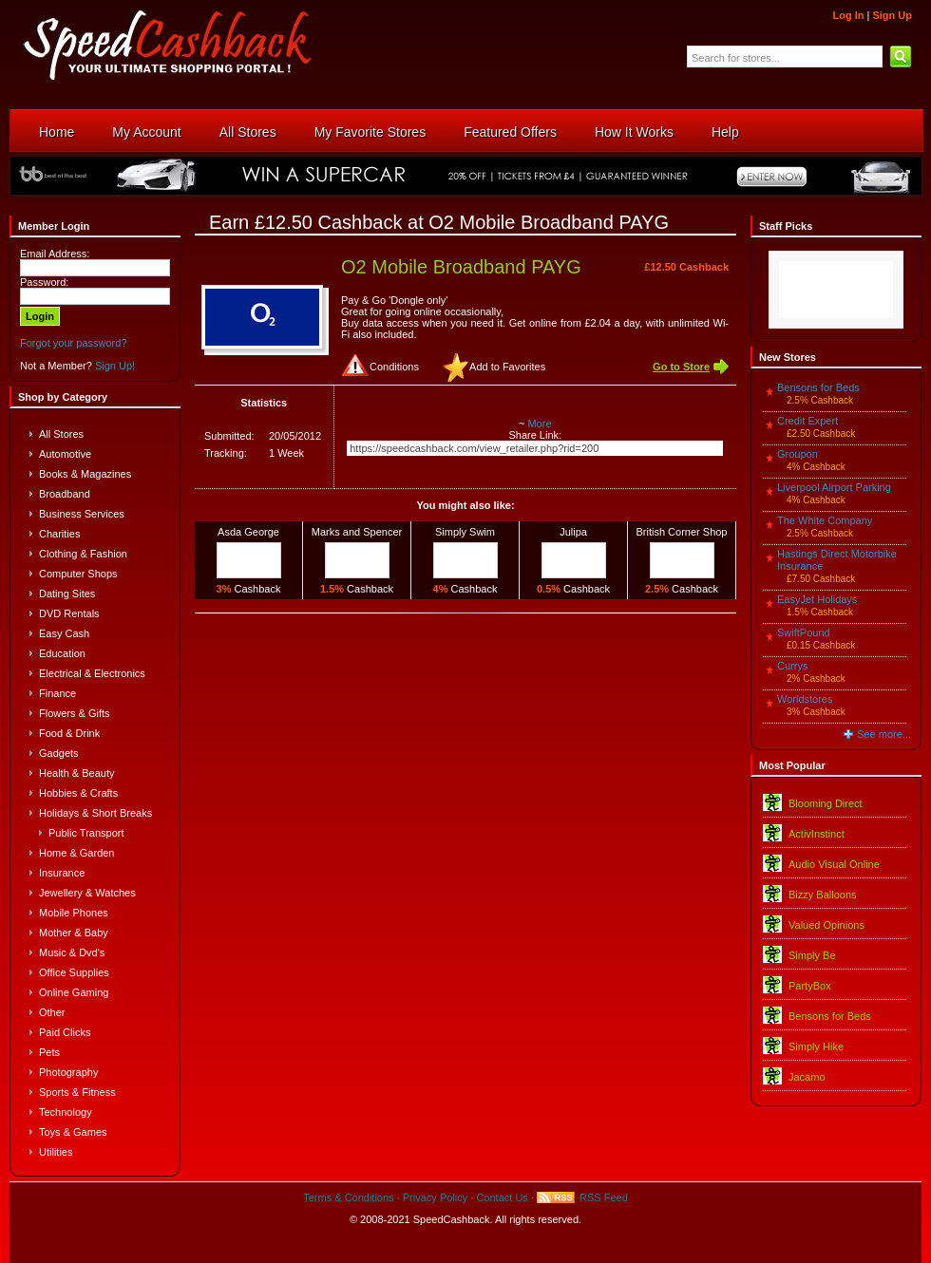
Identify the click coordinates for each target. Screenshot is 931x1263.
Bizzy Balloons (822, 894)
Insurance (62, 872)
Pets (49, 1052)
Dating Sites (67, 593)
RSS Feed (604, 1197)
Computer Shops (78, 573)
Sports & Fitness (77, 1092)
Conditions (394, 366)
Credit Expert (807, 420)
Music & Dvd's (71, 952)
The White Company (824, 520)
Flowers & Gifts (74, 713)
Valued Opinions (826, 925)
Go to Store (681, 366)
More (539, 423)
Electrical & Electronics (92, 673)
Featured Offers (510, 132)
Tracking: (225, 453)
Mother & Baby (73, 932)
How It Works (634, 132)
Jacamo (807, 1077)
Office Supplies (74, 972)
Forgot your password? (73, 343)
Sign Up (892, 15)
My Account (146, 132)
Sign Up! (115, 365)
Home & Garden (76, 852)
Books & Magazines (85, 474)
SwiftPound (803, 632)
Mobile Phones (73, 912)
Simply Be (812, 955)
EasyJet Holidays (817, 599)
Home (56, 132)
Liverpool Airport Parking (834, 487)
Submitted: (229, 436)
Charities (59, 533)
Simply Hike (816, 1046)
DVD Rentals (69, 613)
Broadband (64, 494)
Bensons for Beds (818, 387)
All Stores (247, 132)
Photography (68, 1072)
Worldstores (804, 699)
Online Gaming (73, 992)
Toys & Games (73, 1132)
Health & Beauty (77, 773)
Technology (65, 1112)
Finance (57, 693)
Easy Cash (64, 633)
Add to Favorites (507, 366)
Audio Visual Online (834, 864)
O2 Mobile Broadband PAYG (461, 266)
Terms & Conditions (348, 1197)
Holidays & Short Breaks (95, 813)
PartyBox (809, 985)
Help (725, 132)
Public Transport (86, 833)
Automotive (65, 454)
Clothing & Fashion (83, 553)
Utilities (55, 1152)
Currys (792, 665)
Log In (848, 15)
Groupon (797, 454)
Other (52, 1012)
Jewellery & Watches (87, 892)
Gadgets (59, 753)
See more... (884, 734)
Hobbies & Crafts (78, 793)
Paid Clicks (64, 1032)
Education (62, 653)
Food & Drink (69, 733)
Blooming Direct (825, 803)
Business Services (81, 513)
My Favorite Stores (370, 132)
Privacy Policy (435, 1197)
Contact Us (501, 1197)
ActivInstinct (816, 833)
